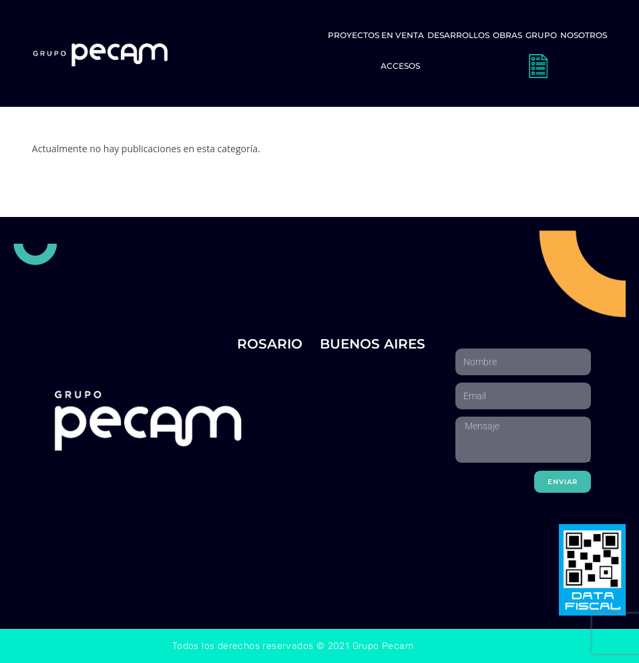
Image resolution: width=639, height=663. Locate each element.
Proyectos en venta (376, 35)
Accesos (400, 66)
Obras (507, 35)
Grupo (541, 35)
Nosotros (583, 35)
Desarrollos (458, 35)
